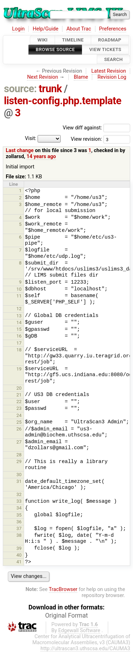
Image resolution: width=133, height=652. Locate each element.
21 (19, 394)
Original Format (66, 615)
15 (19, 329)
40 (19, 555)
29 (19, 461)
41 (19, 561)
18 (19, 349)
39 (19, 548)
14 (19, 322)
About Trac (78, 29)
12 (19, 308)
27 (19, 442)
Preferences (112, 29)
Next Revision (42, 77)
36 (19, 521)
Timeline (73, 40)
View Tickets (105, 49)
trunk (50, 89)
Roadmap (110, 40)
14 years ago (41, 157)
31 (19, 481)
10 (19, 289)
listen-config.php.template (62, 101)
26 (19, 428)
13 (19, 315)
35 (19, 515)
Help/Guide (45, 29)
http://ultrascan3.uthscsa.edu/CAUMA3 (85, 649)
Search (113, 59)
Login (18, 29)
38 (19, 535)
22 (19, 401)
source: (20, 89)
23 (19, 408)
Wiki (42, 40)
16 (19, 336)
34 (19, 508)
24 (19, 415)
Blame (81, 77)
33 (19, 501)
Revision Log (112, 77)
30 (19, 474)
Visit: (30, 139)
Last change (20, 150)
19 (19, 369)
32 (19, 494)
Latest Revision (109, 71)
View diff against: (96, 128)
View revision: (86, 139)
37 (19, 528)
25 (19, 422)
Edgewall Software (79, 631)
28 (19, 454)
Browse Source (55, 49)
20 (19, 388)
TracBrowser (63, 589)
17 (19, 343)
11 (19, 296)
